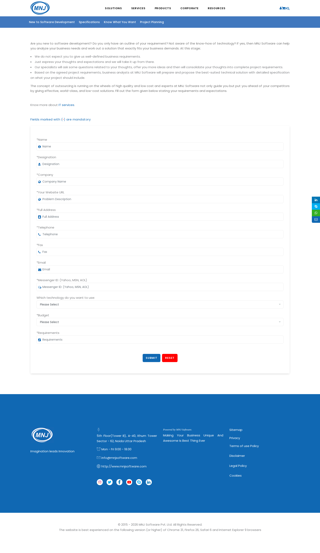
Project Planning (152, 22)
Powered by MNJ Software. (177, 429)
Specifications (89, 22)
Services (138, 8)
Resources (217, 8)
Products (163, 8)
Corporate (190, 8)
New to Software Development (52, 22)
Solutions (113, 8)
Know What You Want (120, 22)
